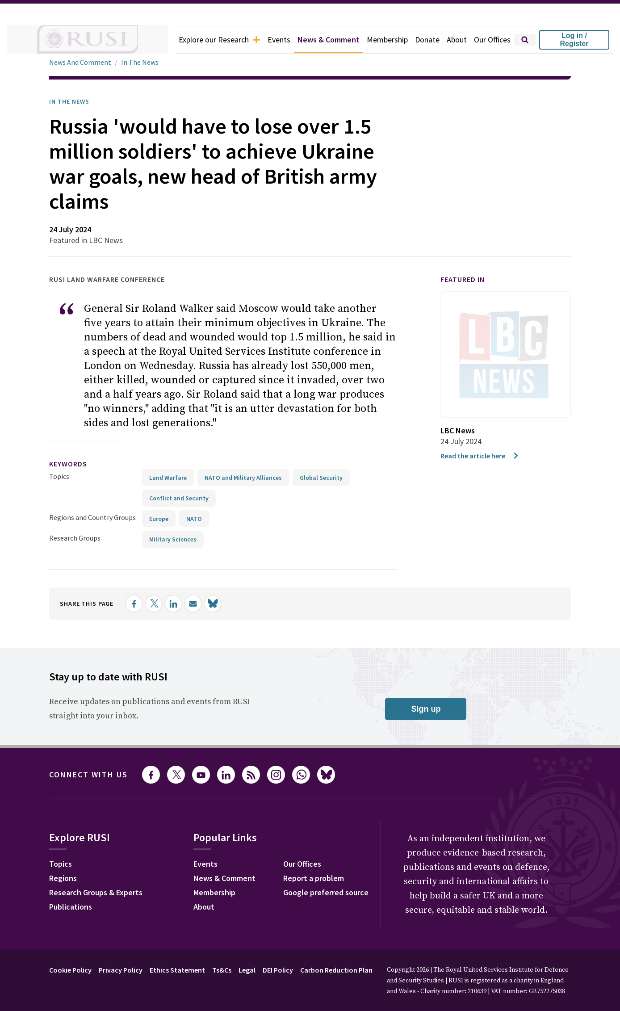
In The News (140, 62)
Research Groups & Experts (95, 892)
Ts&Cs (221, 969)
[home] (87, 40)
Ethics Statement (177, 969)
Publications (70, 907)
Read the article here (479, 455)
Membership (387, 39)
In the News (69, 101)
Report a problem (313, 878)
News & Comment (328, 39)
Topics (59, 476)
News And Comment (80, 62)
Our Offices (492, 39)
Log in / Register (574, 39)
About (457, 39)
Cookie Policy (70, 969)
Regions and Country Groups (92, 517)
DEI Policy (278, 969)
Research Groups (75, 537)
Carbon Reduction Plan (336, 969)
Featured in (462, 279)
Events (279, 39)
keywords (68, 463)
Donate (427, 39)
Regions (63, 878)
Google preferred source (326, 892)
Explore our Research (219, 39)
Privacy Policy (120, 969)
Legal (247, 969)
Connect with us (88, 774)
